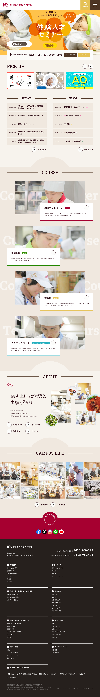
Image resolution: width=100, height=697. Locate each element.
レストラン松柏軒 (12, 652)
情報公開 (82, 674)
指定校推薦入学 (56, 602)
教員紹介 (9, 579)
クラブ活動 (57, 504)
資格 (53, 623)
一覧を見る (39, 152)
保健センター (11, 658)
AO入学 (54, 597)
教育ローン (10, 637)
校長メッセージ (12, 576)
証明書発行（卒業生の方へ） (69, 674)
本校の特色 (32, 427)
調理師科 (54, 571)
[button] (9, 44)
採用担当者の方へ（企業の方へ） (48, 674)
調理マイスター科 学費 (14, 623)
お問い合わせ (11, 674)
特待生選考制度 (56, 611)
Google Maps (28, 555)
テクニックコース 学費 (14, 631)
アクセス (9, 581)
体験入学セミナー (12, 594)
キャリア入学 (56, 608)
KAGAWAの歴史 (12, 573)
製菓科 (54, 573)
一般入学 (54, 605)
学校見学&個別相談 (13, 597)
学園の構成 (10, 571)
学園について (15, 427)
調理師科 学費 (11, 626)
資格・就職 (59, 620)
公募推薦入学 (56, 600)
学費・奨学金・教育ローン (19, 620)
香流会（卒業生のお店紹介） (20, 667)
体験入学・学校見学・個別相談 (21, 591)
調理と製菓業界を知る (30, 674)
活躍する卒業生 (56, 634)
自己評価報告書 (12, 678)
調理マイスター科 (57, 568)
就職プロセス (56, 629)
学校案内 (13, 565)
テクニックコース (57, 576)
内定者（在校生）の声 (58, 631)
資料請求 (19, 674)
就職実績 (54, 637)
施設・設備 (14, 647)
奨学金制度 (10, 634)
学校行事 (41, 504)
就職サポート (56, 626)
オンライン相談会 (12, 600)
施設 (8, 650)
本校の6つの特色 (12, 568)
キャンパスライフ (61, 647)
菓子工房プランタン (13, 655)
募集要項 (58, 591)
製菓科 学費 (10, 629)
